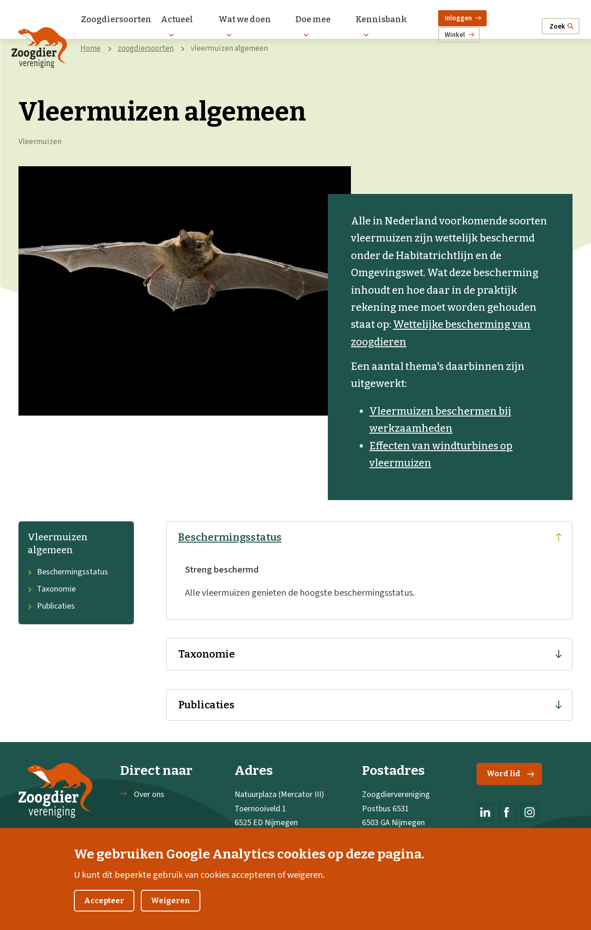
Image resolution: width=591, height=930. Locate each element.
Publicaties (51, 606)
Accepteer (104, 906)
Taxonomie (52, 589)
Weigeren (170, 906)
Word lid (510, 773)
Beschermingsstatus (68, 572)
